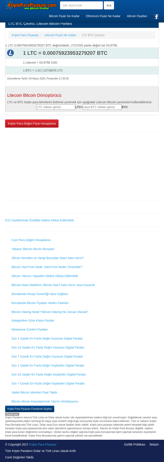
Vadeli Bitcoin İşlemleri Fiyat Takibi (34, 392)
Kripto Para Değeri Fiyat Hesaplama (32, 123)
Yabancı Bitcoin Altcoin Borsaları (33, 249)
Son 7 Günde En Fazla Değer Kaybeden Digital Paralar (48, 383)
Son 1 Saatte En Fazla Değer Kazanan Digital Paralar (47, 338)
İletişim (154, 444)
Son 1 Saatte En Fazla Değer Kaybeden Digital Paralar (48, 365)
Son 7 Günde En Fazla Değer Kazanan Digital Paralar (47, 356)
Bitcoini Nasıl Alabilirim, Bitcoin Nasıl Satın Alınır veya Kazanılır (53, 285)
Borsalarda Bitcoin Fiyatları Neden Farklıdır (40, 303)
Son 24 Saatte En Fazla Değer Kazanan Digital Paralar (48, 347)
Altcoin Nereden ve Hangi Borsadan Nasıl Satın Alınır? (48, 258)
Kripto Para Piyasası (42, 444)
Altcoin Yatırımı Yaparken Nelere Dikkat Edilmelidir (45, 276)
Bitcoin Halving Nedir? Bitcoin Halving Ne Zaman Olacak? (50, 312)
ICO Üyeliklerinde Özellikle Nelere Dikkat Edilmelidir (39, 220)
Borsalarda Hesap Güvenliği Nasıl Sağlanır (40, 294)
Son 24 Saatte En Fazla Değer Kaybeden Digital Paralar (49, 374)
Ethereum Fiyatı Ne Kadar (103, 16)
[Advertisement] (82, 166)
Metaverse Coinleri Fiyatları (30, 329)
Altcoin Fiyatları (137, 16)
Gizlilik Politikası (134, 444)
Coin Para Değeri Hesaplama (31, 240)
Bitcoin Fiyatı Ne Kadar (64, 16)
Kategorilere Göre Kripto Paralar (33, 320)
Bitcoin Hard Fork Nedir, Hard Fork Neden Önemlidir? (47, 267)
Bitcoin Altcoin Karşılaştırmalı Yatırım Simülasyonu (45, 401)
